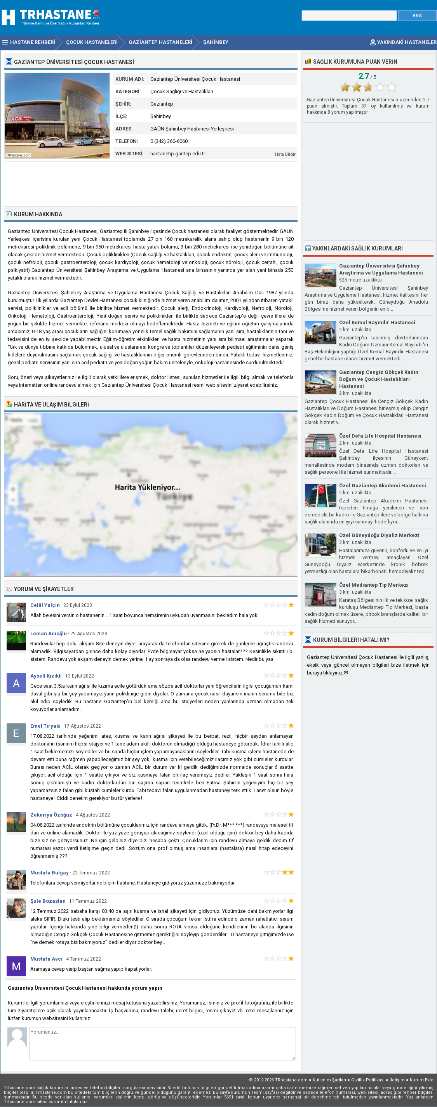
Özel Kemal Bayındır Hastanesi (377, 322)
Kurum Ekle (422, 1080)
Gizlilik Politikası (368, 1080)
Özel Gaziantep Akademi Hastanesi (382, 485)
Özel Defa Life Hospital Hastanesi (380, 436)
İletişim (397, 1080)
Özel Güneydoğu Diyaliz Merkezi (379, 535)
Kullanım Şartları (329, 1080)
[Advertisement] (151, 182)
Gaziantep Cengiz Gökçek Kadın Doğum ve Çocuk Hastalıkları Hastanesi (378, 379)
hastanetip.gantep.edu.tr (177, 153)
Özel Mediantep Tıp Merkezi (374, 585)
